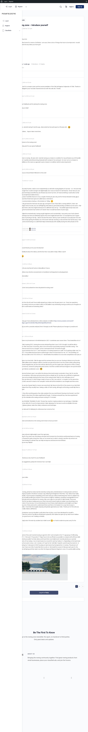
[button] (35, 729)
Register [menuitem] (11, 1)
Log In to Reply (55, 662)
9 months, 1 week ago (45, 65)
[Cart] (66, 6)
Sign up (80, 6)
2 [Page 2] (79, 655)
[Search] (61, 7)
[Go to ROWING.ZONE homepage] (9, 13)
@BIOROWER (33, 53)
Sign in (71, 6)
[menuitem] (1, 1)
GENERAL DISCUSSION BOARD (38, 20)
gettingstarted (35, 69)
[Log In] (11, 20)
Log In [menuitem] (5, 1)
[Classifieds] (11, 30)
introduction (43, 69)
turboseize (55, 252)
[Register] (11, 25)
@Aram (31, 233)
